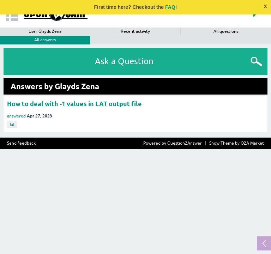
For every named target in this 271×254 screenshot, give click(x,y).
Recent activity (135, 31)
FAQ (170, 7)
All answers (45, 39)
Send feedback (21, 143)
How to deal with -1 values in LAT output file (74, 104)
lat (12, 124)
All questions (225, 31)
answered (16, 116)
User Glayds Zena (45, 31)
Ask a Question (124, 61)
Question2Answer (184, 143)
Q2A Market (252, 143)
